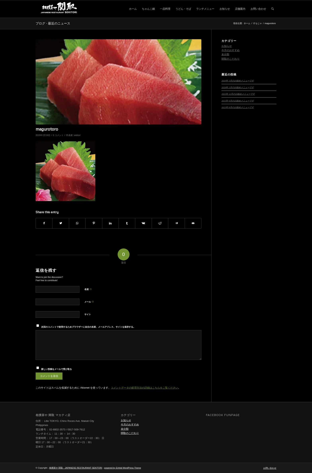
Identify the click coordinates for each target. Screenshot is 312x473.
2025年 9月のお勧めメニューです (237, 101)
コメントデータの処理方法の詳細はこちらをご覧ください (144, 387)
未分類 (225, 54)
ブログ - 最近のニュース (53, 23)
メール (89, 301)
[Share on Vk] (143, 223)
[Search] (272, 9)
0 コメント (58, 135)
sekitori (77, 135)
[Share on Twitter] (61, 223)
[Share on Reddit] (160, 223)
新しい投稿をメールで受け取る (56, 369)
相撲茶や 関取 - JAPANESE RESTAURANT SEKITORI (75, 468)
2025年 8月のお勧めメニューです (237, 107)
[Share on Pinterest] (94, 223)
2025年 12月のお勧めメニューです (238, 94)
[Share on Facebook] (44, 223)
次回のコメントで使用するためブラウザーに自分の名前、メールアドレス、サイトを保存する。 (88, 327)
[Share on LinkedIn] (110, 223)
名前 (88, 289)
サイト (87, 314)
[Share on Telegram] (176, 223)
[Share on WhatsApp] (77, 223)
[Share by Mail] (193, 223)
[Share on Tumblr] (127, 223)
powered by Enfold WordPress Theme (122, 468)
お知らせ (226, 46)
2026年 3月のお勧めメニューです (237, 80)
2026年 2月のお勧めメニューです (237, 87)
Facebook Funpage (223, 415)
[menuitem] (132, 9)
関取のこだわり (230, 58)
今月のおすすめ (230, 50)
